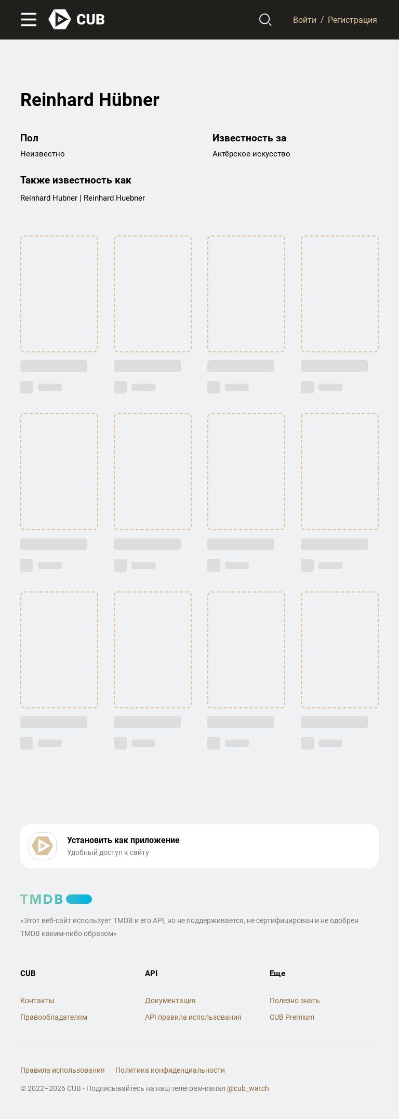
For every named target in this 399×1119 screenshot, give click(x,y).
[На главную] (76, 19)
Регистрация (352, 19)
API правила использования (193, 1017)
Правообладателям (53, 1017)
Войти (304, 19)
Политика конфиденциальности (170, 1070)
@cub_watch (248, 1088)
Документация (170, 1000)
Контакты (37, 1000)
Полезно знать (295, 1000)
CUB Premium (292, 1017)
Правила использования (62, 1070)
